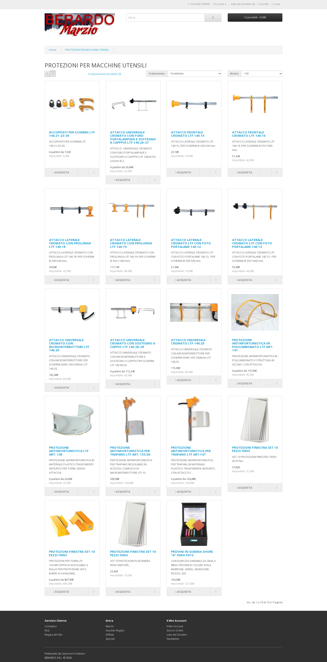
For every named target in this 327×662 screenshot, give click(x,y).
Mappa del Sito (53, 634)
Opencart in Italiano (73, 653)
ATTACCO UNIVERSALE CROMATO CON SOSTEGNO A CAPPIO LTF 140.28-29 (132, 343)
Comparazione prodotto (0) (104, 74)
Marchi (110, 626)
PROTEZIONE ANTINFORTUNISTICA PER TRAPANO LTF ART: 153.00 (130, 450)
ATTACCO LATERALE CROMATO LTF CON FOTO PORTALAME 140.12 (191, 243)
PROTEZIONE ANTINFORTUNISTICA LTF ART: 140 (69, 450)
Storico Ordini (175, 630)
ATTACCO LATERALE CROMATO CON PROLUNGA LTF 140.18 (70, 243)
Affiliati (110, 634)
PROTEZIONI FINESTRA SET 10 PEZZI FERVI (255, 449)
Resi (47, 630)
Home (52, 50)
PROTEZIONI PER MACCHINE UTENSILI (87, 50)
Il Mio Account (175, 626)
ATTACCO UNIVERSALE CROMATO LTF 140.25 (188, 341)
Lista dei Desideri (177, 634)
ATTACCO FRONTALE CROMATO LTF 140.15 (187, 134)
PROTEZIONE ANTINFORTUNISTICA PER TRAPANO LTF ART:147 (191, 450)
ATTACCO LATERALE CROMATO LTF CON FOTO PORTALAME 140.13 (252, 243)
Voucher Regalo (115, 630)
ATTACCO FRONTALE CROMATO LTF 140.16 (248, 134)
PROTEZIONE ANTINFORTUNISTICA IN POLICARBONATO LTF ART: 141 (252, 345)
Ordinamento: (157, 73)
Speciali (110, 639)
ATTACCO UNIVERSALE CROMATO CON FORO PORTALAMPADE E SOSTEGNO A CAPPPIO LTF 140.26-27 (133, 137)
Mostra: (234, 73)
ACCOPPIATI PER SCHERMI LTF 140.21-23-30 (72, 134)
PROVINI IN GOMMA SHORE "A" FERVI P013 (192, 553)
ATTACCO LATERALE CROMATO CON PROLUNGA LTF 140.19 (131, 243)
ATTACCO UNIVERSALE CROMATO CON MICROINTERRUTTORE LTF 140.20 (69, 345)
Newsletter (173, 639)
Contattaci (51, 626)
